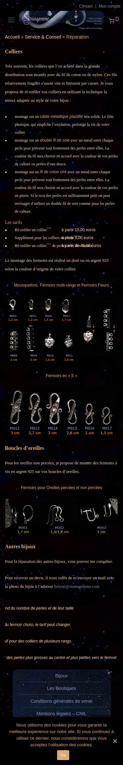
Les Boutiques (61, 688)
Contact (85, 6)
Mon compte (109, 6)
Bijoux (61, 675)
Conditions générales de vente (61, 701)
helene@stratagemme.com (76, 586)
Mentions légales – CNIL (61, 713)
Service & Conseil (43, 37)
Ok (63, 755)
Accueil (12, 37)
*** (49, 228)
